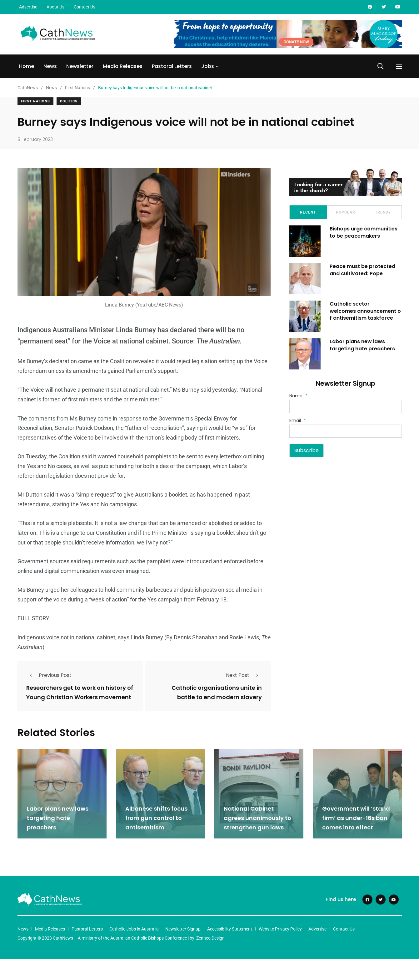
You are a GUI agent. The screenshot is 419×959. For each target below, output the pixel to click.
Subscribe (306, 450)
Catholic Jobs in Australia (134, 928)
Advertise (28, 6)
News (50, 66)
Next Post (244, 675)
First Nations (35, 101)
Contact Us (84, 6)
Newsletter (79, 66)
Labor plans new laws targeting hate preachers (362, 345)
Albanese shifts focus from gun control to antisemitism (156, 818)
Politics (68, 101)
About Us (55, 6)
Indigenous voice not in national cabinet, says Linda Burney (90, 637)
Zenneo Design (210, 938)
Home (26, 66)
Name (298, 396)
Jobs (207, 66)
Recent (308, 212)
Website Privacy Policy (280, 928)
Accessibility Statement (229, 928)
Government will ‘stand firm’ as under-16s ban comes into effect (356, 818)
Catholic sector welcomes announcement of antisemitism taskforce (365, 311)
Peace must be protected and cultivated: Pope (363, 270)
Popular (345, 212)
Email (297, 420)
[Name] (345, 406)
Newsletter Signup (183, 928)
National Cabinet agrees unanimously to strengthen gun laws (257, 818)
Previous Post (49, 675)
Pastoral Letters (172, 66)
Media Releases (122, 66)
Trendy (383, 212)
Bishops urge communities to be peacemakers (364, 232)
